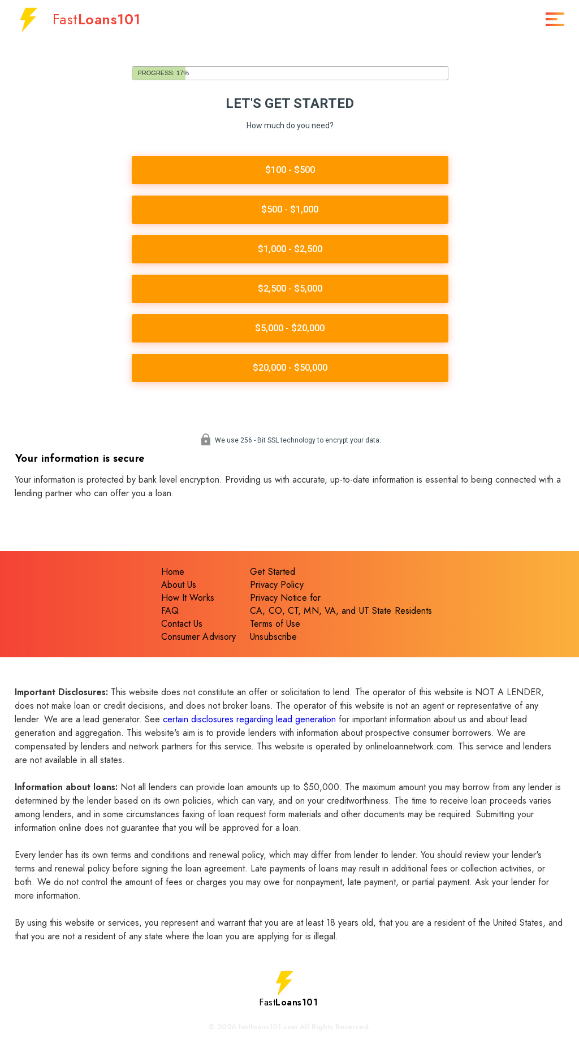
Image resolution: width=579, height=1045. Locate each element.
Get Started (272, 573)
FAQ (170, 612)
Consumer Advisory (198, 638)
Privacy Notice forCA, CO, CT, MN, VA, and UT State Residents (341, 606)
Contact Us (182, 625)
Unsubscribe (273, 638)
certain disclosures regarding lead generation (249, 720)
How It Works (187, 599)
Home (172, 573)
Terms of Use (275, 625)
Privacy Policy (276, 586)
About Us (179, 586)
